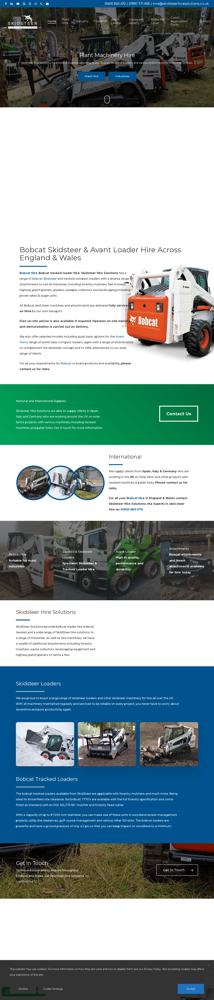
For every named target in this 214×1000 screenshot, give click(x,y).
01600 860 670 (115, 3)
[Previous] (4, 54)
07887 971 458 (139, 3)
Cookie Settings (53, 988)
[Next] (209, 54)
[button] (178, 414)
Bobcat (66, 363)
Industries (122, 76)
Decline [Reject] (23, 988)
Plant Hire (91, 76)
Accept (191, 988)
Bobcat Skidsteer (44, 278)
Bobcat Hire (136, 498)
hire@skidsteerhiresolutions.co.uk (181, 3)
